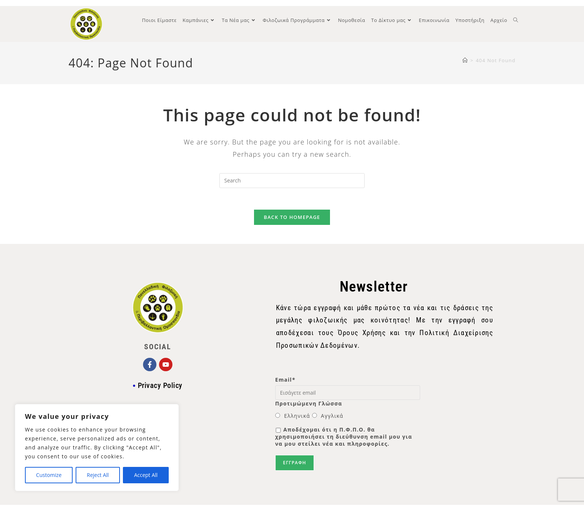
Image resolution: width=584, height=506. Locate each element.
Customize (48, 474)
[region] (97, 447)
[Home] (465, 60)
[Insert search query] (292, 180)
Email (285, 380)
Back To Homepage (292, 218)
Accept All (146, 474)
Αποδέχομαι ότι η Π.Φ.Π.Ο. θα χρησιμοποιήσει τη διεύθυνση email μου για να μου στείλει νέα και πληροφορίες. (343, 437)
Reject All (98, 474)
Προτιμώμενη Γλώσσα (308, 404)
